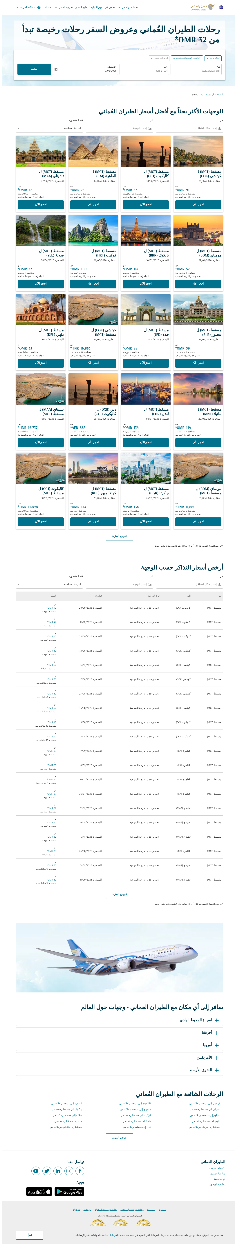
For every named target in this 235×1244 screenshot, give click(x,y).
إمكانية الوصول (215, 1184)
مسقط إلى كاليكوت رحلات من (64, 1127)
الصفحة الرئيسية (212, 94)
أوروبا (209, 1045)
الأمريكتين (206, 1057)
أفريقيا (209, 1032)
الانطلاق (109, 67)
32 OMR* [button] (189, 40)
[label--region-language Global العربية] (26, 7)
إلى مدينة (149, 1210)
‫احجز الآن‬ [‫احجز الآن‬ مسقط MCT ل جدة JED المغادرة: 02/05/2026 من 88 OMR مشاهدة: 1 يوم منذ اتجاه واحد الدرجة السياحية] (143, 363)
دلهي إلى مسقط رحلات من (203, 1121)
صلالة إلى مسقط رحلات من (65, 1115)
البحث (32, 69)
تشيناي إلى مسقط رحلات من (202, 1109)
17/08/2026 (108, 71)
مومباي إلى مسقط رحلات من (133, 1109)
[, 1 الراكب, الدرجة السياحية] (186, 58)
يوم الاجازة (94, 7)
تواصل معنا (217, 1179)
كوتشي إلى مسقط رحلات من (202, 1103)
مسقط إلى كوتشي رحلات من (202, 1127)
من (216, 67)
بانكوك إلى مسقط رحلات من (64, 1109)
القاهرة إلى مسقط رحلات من (64, 1103)
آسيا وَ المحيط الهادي (198, 1020)
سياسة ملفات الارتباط (119, 1235)
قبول (27, 1235)
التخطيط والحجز (125, 7)
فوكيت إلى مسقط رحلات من (133, 1115)
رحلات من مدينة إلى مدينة (129, 1210)
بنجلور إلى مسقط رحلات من (203, 1115)
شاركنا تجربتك (215, 1173)
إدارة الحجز (80, 7)
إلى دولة (160, 1210)
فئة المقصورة (74, 120)
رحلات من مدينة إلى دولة (104, 1210)
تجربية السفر (61, 7)
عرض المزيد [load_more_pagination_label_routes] (117, 1137)
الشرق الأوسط (202, 1070)
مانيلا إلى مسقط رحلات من (134, 1121)
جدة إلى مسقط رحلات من (66, 1121)
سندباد (46, 7)
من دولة (74, 1210)
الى (163, 67)
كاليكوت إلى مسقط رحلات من (133, 1103)
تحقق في (108, 7)
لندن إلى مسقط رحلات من (135, 1127)
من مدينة (85, 1210)
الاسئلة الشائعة (215, 1168)
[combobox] (194, 71)
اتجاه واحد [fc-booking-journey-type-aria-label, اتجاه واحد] (213, 58)
